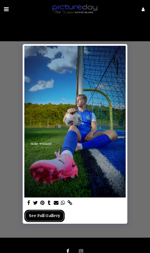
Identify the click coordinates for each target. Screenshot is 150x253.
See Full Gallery (44, 215)
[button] (6, 9)
